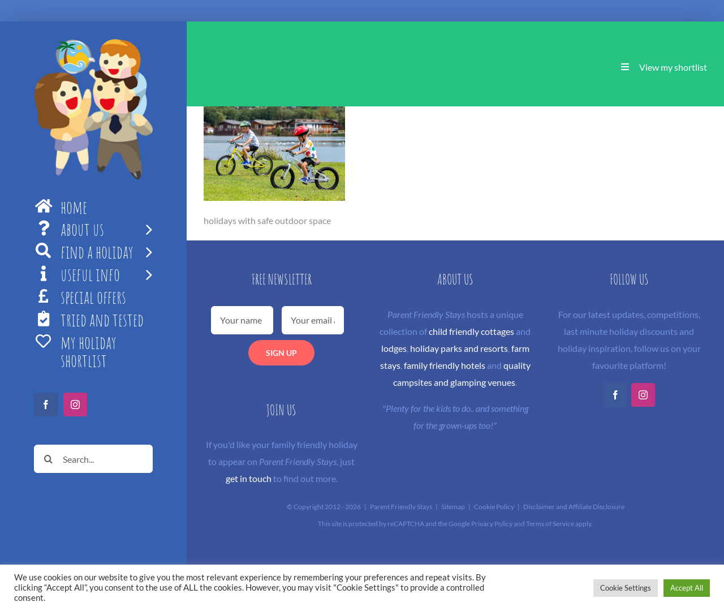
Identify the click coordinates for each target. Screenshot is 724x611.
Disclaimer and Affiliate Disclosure (573, 506)
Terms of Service (550, 523)
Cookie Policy (494, 506)
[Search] (48, 459)
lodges (394, 348)
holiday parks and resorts (459, 348)
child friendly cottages (471, 331)
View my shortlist (673, 67)
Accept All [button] (686, 587)
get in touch (249, 478)
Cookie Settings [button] (625, 587)
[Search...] (93, 459)
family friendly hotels (444, 365)
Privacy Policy (491, 523)
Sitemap (453, 506)
